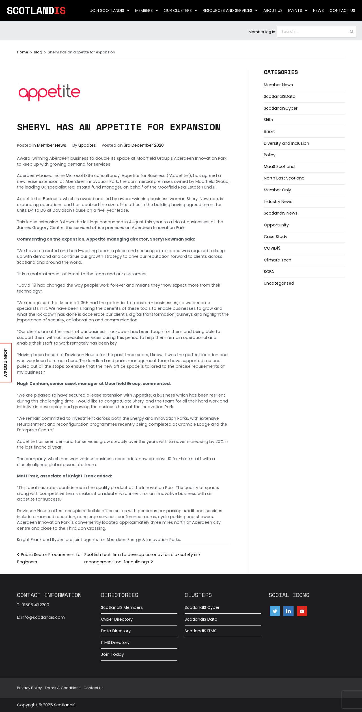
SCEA (269, 271)
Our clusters (180, 10)
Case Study (275, 236)
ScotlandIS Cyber (202, 607)
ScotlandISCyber (281, 108)
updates (87, 145)
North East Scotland (284, 178)
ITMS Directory (115, 642)
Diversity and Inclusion (286, 143)
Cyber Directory (117, 619)
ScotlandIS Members (122, 607)
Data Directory (116, 631)
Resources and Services (230, 10)
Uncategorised (279, 283)
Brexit (269, 131)
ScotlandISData (280, 96)
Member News (51, 145)
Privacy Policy (29, 688)
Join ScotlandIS (110, 10)
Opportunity (276, 225)
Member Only (277, 190)
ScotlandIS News (281, 213)
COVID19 (272, 248)
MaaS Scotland (279, 166)
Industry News (278, 201)
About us (273, 10)
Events (297, 10)
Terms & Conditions (63, 688)
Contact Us (342, 10)
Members (146, 10)
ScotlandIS (65, 705)
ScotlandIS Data (201, 619)
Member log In (262, 31)
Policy (269, 155)
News (318, 10)
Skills (268, 120)
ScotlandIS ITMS (200, 631)
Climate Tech (277, 260)
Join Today (112, 654)
